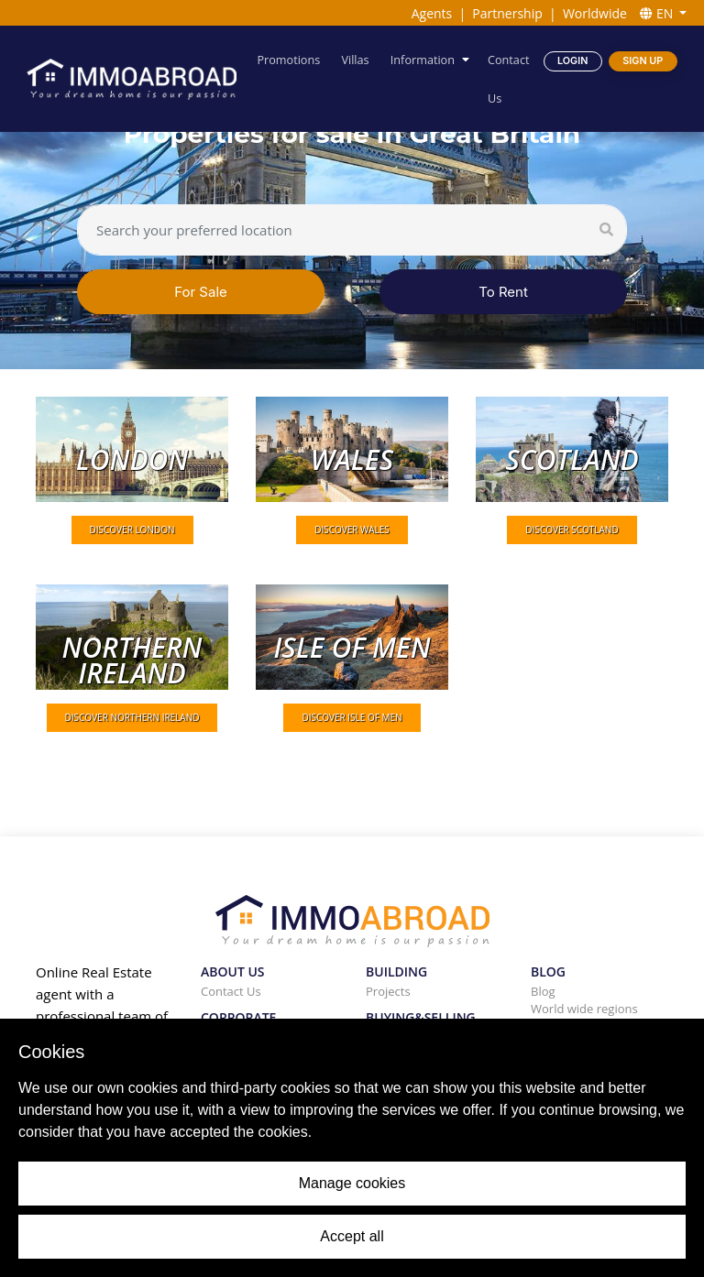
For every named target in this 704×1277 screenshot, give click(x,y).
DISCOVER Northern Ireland (132, 717)
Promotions (289, 59)
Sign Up (642, 60)
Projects (388, 991)
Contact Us (508, 78)
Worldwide (595, 13)
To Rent (503, 291)
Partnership (507, 13)
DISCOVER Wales (352, 529)
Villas (355, 59)
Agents (432, 13)
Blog (543, 991)
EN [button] (658, 13)
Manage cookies (352, 1183)
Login (572, 60)
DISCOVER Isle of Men (352, 717)
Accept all (351, 1236)
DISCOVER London (132, 529)
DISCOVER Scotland (571, 529)
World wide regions (584, 1008)
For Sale (200, 291)
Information (422, 59)
